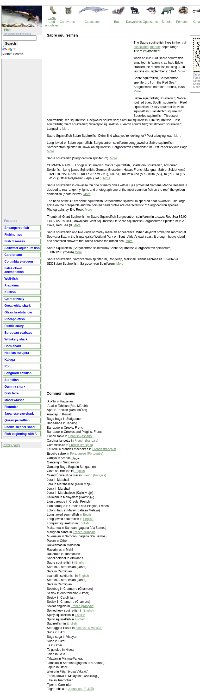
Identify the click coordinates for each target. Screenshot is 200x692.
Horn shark (12, 346)
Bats (117, 22)
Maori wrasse (14, 400)
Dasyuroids (134, 22)
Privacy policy (11, 445)
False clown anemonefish (14, 270)
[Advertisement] (22, 137)
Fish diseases (14, 241)
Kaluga (9, 359)
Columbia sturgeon (18, 261)
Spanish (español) (80, 436)
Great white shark (17, 305)
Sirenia (166, 22)
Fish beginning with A (20, 434)
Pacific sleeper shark (19, 427)
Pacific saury (14, 326)
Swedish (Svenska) (89, 628)
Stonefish (11, 380)
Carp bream (13, 255)
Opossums (150, 22)
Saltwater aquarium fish (22, 248)
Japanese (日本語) (81, 689)
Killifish (10, 292)
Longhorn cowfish (18, 373)
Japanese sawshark (19, 413)
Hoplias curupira (16, 353)
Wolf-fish (11, 278)
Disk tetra (11, 393)
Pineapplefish (14, 319)
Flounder (11, 407)
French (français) (86, 440)
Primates (182, 22)
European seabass (18, 332)
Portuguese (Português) (86, 453)
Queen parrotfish (17, 420)
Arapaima (11, 285)
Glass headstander (18, 312)
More (181, 71)
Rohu (8, 366)
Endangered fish (16, 228)
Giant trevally (14, 299)
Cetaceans (92, 22)
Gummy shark (14, 386)
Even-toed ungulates (52, 21)
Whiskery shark (16, 339)
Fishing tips (13, 234)
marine (155, 47)
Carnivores (67, 22)
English (79, 471)
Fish (7, 30)
